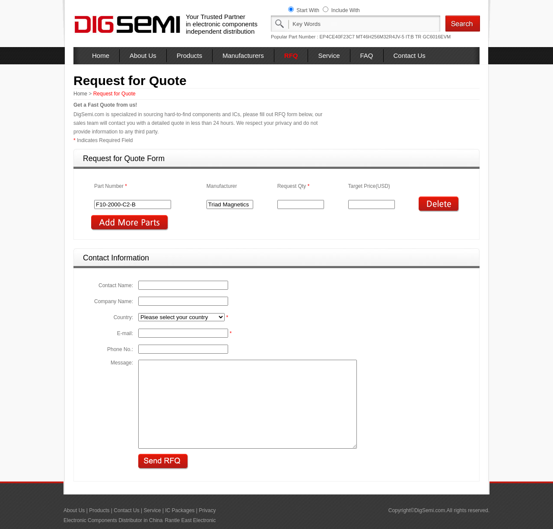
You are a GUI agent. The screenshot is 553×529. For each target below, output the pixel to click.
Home (100, 55)
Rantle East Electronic (190, 520)
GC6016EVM (437, 36)
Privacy (207, 510)
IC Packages (179, 510)
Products (189, 55)
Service (329, 55)
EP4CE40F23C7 (337, 36)
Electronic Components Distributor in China (113, 520)
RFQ (291, 55)
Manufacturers (243, 55)
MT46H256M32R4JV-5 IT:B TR (388, 36)
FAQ (366, 55)
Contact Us (410, 55)
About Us (143, 55)
